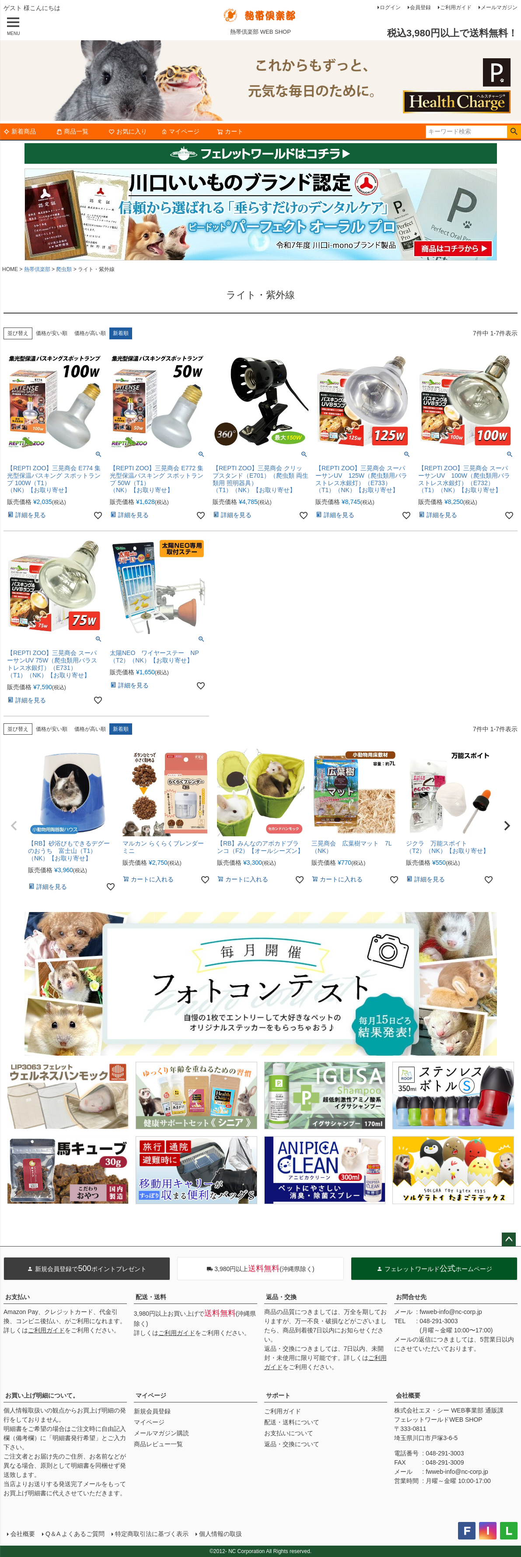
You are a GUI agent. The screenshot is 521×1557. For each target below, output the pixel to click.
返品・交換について (291, 1444)
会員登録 (420, 7)
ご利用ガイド (456, 7)
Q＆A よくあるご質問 (75, 1533)
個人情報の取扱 (220, 1533)
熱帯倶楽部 (37, 269)
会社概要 (408, 1395)
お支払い (17, 1296)
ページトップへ (509, 1240)
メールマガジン (499, 7)
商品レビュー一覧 (158, 1444)
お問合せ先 (411, 1296)
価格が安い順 (51, 333)
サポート (278, 1395)
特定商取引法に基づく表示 (152, 1533)
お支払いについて (288, 1433)
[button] (13, 825)
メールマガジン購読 (161, 1433)
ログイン (390, 7)
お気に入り (127, 131)
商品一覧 (72, 131)
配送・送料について (291, 1422)
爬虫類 (64, 269)
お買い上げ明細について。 (42, 1395)
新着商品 (19, 131)
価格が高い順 (90, 333)
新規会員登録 (152, 1411)
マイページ (180, 131)
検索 (514, 132)
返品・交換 (281, 1296)
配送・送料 (151, 1296)
